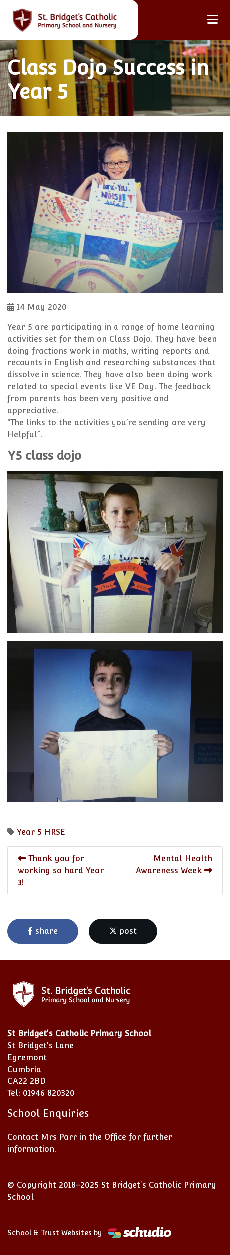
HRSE (54, 832)
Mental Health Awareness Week (174, 864)
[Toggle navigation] (212, 19)
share (43, 931)
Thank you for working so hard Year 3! (61, 870)
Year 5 (29, 832)
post (123, 931)
